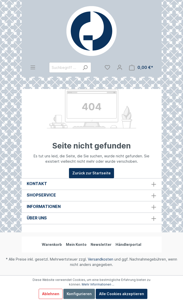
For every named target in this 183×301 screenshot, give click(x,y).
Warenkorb (52, 244)
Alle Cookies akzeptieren (121, 294)
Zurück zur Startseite (91, 173)
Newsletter (101, 244)
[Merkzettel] (107, 67)
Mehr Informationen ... (98, 284)
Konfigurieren (79, 294)
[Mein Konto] (120, 67)
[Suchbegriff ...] (64, 67)
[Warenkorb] (141, 67)
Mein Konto (76, 244)
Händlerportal (128, 244)
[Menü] (33, 67)
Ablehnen (50, 294)
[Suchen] (85, 67)
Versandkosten (100, 259)
